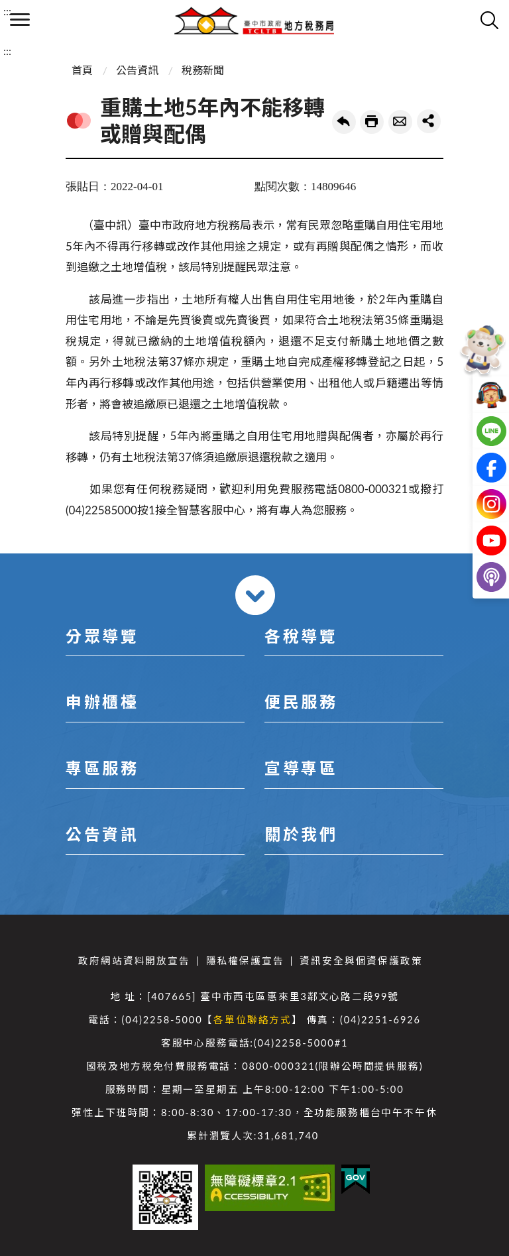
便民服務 (300, 701)
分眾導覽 (102, 636)
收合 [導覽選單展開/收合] (255, 595)
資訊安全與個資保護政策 (361, 960)
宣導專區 (300, 767)
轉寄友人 (400, 122)
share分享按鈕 (429, 121)
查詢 (489, 20)
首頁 (82, 70)
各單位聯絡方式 (252, 1019)
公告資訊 (137, 70)
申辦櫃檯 (102, 701)
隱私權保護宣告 (245, 960)
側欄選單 (20, 19)
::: (7, 11)
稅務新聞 (203, 70)
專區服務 (102, 767)
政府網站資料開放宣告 (134, 960)
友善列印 (372, 122)
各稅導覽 (300, 636)
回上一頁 (344, 122)
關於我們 (300, 834)
